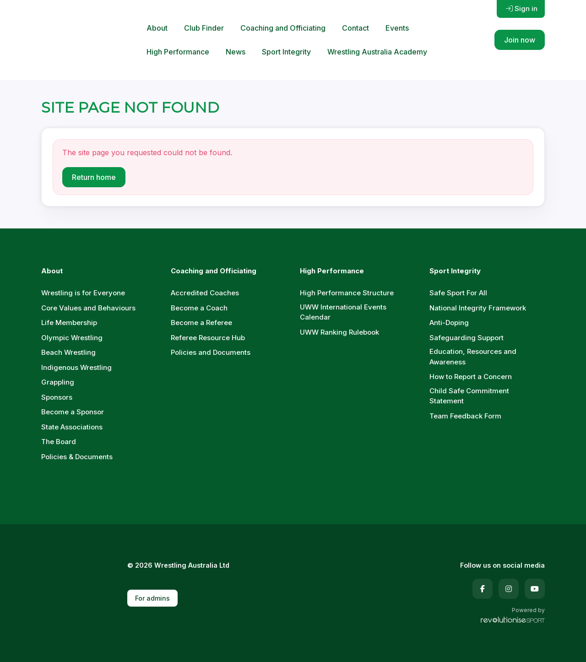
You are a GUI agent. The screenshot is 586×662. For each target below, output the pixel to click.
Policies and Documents (210, 352)
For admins (152, 598)
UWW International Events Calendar (343, 312)
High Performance (177, 51)
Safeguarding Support (466, 337)
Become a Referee (201, 322)
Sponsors (56, 397)
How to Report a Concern (470, 376)
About (157, 28)
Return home (94, 177)
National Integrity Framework (477, 308)
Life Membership (69, 322)
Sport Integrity (286, 51)
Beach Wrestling (68, 352)
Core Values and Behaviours (88, 308)
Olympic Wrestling (72, 337)
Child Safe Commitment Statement (469, 396)
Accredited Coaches (205, 292)
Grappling (57, 382)
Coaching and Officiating (283, 28)
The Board (58, 441)
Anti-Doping (449, 322)
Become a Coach (199, 308)
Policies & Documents (77, 456)
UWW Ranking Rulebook (339, 332)
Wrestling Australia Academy (377, 51)
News (235, 51)
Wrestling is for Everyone (83, 292)
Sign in (521, 8)
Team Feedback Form (465, 416)
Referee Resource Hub (208, 337)
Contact (355, 28)
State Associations (72, 427)
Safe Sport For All (458, 292)
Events (397, 28)
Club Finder (204, 28)
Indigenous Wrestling (76, 367)
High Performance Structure (347, 292)
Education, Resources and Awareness (472, 356)
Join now (519, 39)
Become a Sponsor (72, 411)
